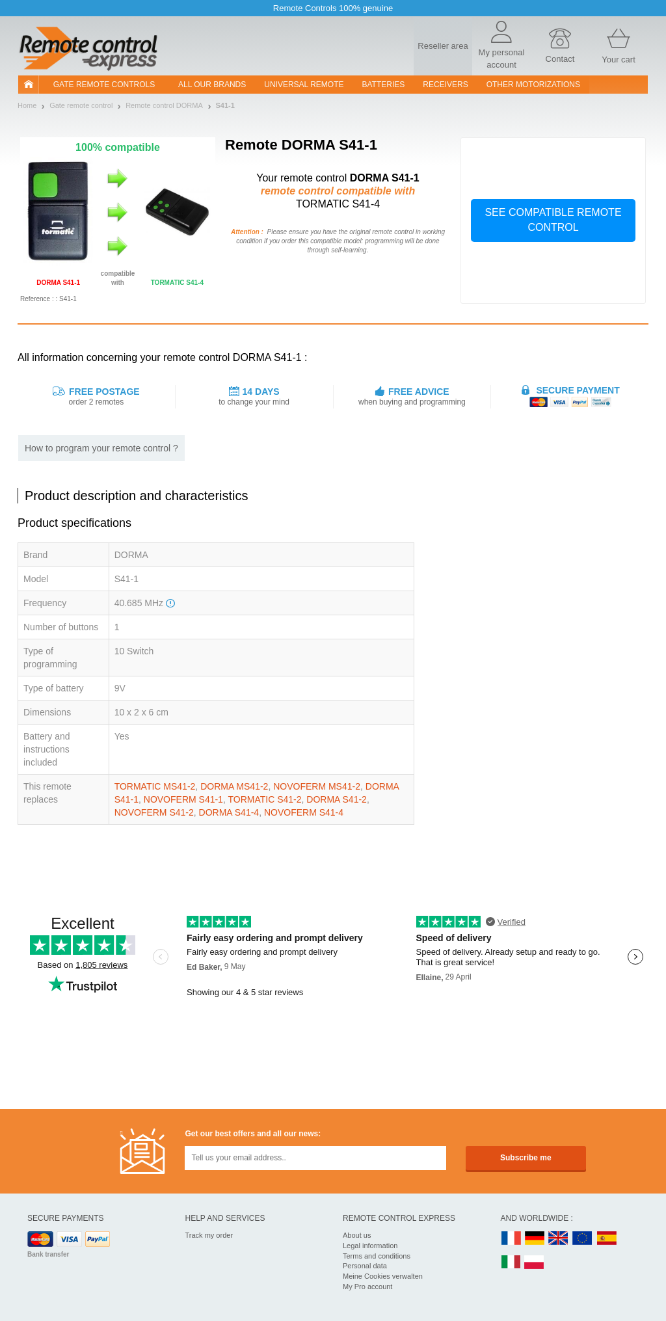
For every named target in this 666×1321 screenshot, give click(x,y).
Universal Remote (303, 84)
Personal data (365, 1266)
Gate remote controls (104, 84)
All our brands (212, 84)
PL (534, 1263)
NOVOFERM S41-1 (183, 799)
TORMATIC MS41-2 (155, 786)
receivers (445, 84)
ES (606, 1239)
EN (582, 1239)
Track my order (209, 1235)
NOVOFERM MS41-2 (316, 786)
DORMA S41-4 (229, 812)
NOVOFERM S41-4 (303, 812)
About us (357, 1235)
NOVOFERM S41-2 (154, 812)
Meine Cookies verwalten (383, 1276)
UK (558, 1239)
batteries (383, 84)
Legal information (370, 1245)
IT (511, 1263)
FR (511, 1239)
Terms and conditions (376, 1256)
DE (534, 1239)
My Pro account (367, 1286)
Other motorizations (533, 84)
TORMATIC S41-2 (264, 799)
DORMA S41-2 (336, 799)
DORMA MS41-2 (234, 786)
